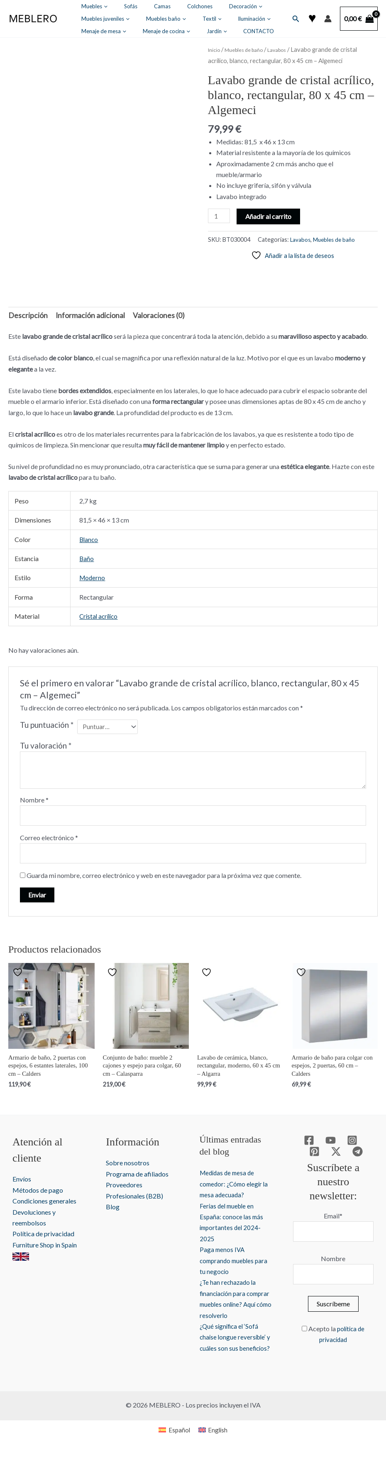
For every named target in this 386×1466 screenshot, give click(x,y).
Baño (86, 555)
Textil (130, 18)
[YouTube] (318, 1143)
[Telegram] (345, 1155)
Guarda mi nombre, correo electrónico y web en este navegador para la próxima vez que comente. (164, 876)
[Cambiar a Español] (173, 1444)
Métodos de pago (37, 1193)
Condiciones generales (44, 1204)
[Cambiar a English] (213, 1444)
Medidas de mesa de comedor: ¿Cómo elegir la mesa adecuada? (230, 1187)
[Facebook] (296, 1143)
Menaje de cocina (257, 18)
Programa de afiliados (136, 1177)
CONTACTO (116, 31)
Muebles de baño (250, 49)
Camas (134, 6)
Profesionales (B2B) (133, 1199)
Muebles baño (96, 18)
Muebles (89, 6)
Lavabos (289, 49)
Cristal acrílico (100, 613)
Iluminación (161, 18)
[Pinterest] (361, 1143)
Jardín (86, 31)
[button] (98, 6)
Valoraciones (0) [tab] (143, 312)
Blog (111, 1210)
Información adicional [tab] (81, 312)
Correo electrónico (49, 837)
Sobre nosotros (126, 1166)
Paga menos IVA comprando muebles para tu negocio (226, 1264)
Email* (331, 1205)
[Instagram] (339, 1143)
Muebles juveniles (241, 6)
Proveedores (123, 1188)
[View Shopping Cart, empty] (359, 19)
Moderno (92, 575)
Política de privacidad (43, 1237)
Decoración (195, 6)
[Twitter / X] (323, 1155)
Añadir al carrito (270, 216)
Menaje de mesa (205, 18)
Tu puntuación (46, 722)
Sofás (113, 6)
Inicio (215, 49)
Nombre (34, 797)
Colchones (160, 6)
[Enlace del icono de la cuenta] (328, 18)
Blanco (89, 536)
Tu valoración (45, 743)
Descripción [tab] (25, 312)
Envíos (21, 1182)
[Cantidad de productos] (220, 216)
